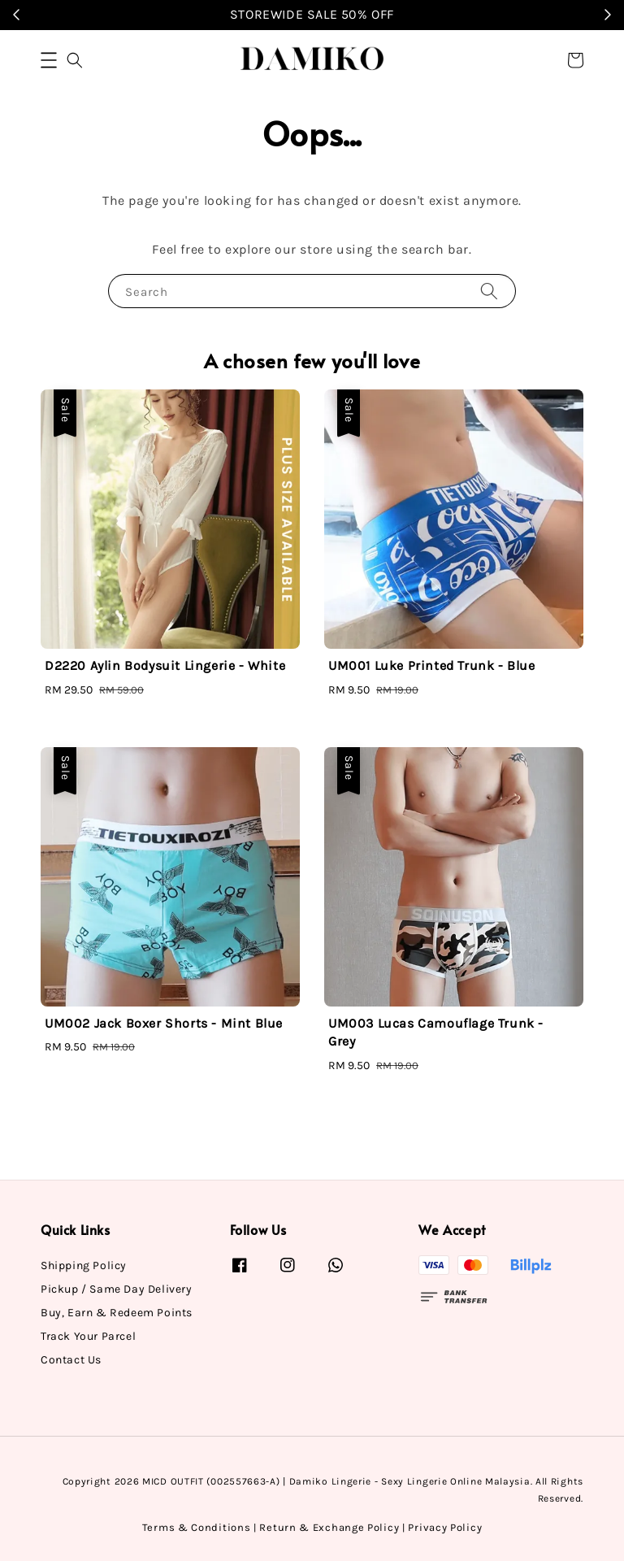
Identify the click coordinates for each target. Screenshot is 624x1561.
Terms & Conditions (196, 1527)
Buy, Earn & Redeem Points (117, 1313)
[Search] (489, 291)
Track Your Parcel (88, 1336)
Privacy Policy (445, 1527)
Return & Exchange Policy (329, 1527)
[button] (49, 60)
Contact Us (71, 1360)
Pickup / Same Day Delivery (117, 1289)
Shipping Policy (84, 1265)
